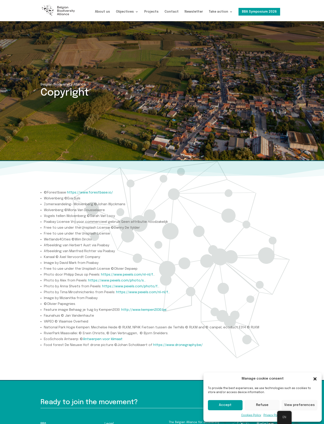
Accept (225, 405)
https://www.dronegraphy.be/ (178, 345)
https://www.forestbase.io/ (90, 192)
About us (102, 11)
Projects (151, 11)
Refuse (262, 405)
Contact (171, 11)
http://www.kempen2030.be (143, 310)
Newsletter (193, 11)
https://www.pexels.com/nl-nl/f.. (127, 275)
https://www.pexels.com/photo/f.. (130, 286)
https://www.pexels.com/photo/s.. (116, 280)
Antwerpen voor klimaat (103, 339)
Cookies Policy (251, 415)
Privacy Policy (272, 415)
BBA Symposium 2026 (259, 11)
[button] (315, 379)
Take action (218, 11)
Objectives (125, 11)
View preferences (299, 405)
